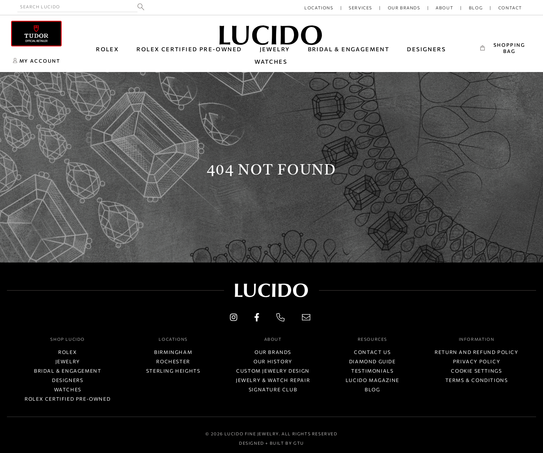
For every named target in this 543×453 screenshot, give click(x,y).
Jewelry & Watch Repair (273, 380)
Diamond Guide (372, 361)
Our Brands (404, 7)
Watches (67, 389)
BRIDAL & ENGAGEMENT (349, 49)
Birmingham (173, 352)
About (444, 7)
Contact (510, 7)
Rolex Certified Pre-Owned (189, 49)
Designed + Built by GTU (271, 443)
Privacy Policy (476, 361)
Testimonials (372, 371)
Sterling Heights (173, 371)
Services (360, 7)
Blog (476, 7)
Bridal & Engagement (67, 371)
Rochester (173, 361)
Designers (67, 380)
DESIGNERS (426, 49)
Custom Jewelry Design (273, 371)
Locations (318, 7)
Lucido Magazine (372, 380)
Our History (272, 361)
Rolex (67, 352)
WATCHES (271, 61)
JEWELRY (275, 49)
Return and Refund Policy (476, 352)
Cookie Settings (476, 371)
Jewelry (67, 361)
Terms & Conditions (476, 380)
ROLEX (107, 49)
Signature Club (273, 389)
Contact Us (372, 352)
